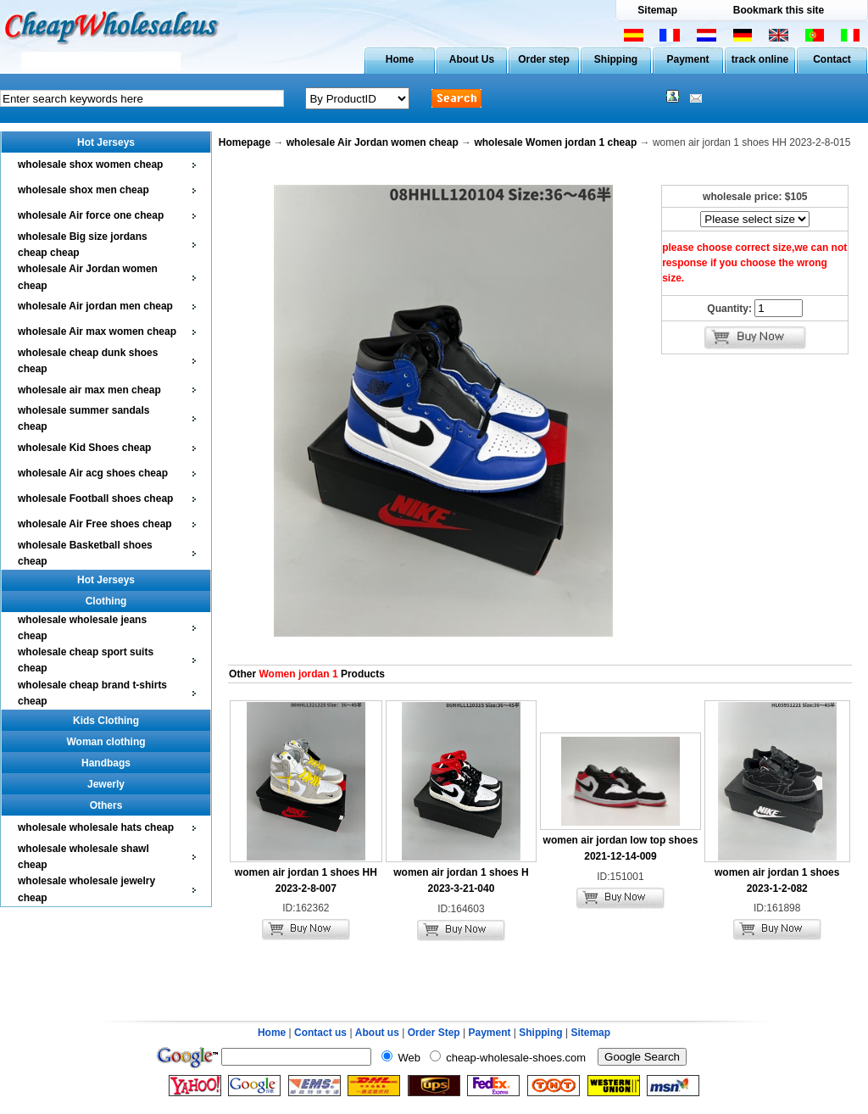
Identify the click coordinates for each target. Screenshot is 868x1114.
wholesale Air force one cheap (91, 215)
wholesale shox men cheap (83, 190)
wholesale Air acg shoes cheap (93, 473)
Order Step (435, 1033)
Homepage (244, 142)
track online (760, 59)
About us (377, 1033)
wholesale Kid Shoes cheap (84, 448)
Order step (544, 59)
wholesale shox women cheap (90, 164)
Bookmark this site (778, 10)
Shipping (615, 59)
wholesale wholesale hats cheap (96, 827)
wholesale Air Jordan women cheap (373, 142)
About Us (471, 59)
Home (400, 59)
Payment (687, 59)
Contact (832, 59)
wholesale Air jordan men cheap (95, 306)
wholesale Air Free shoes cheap (95, 524)
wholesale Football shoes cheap (95, 498)
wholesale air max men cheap (89, 390)
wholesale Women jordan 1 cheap (555, 142)
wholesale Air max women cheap (97, 331)
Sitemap (657, 10)
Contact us (320, 1033)
